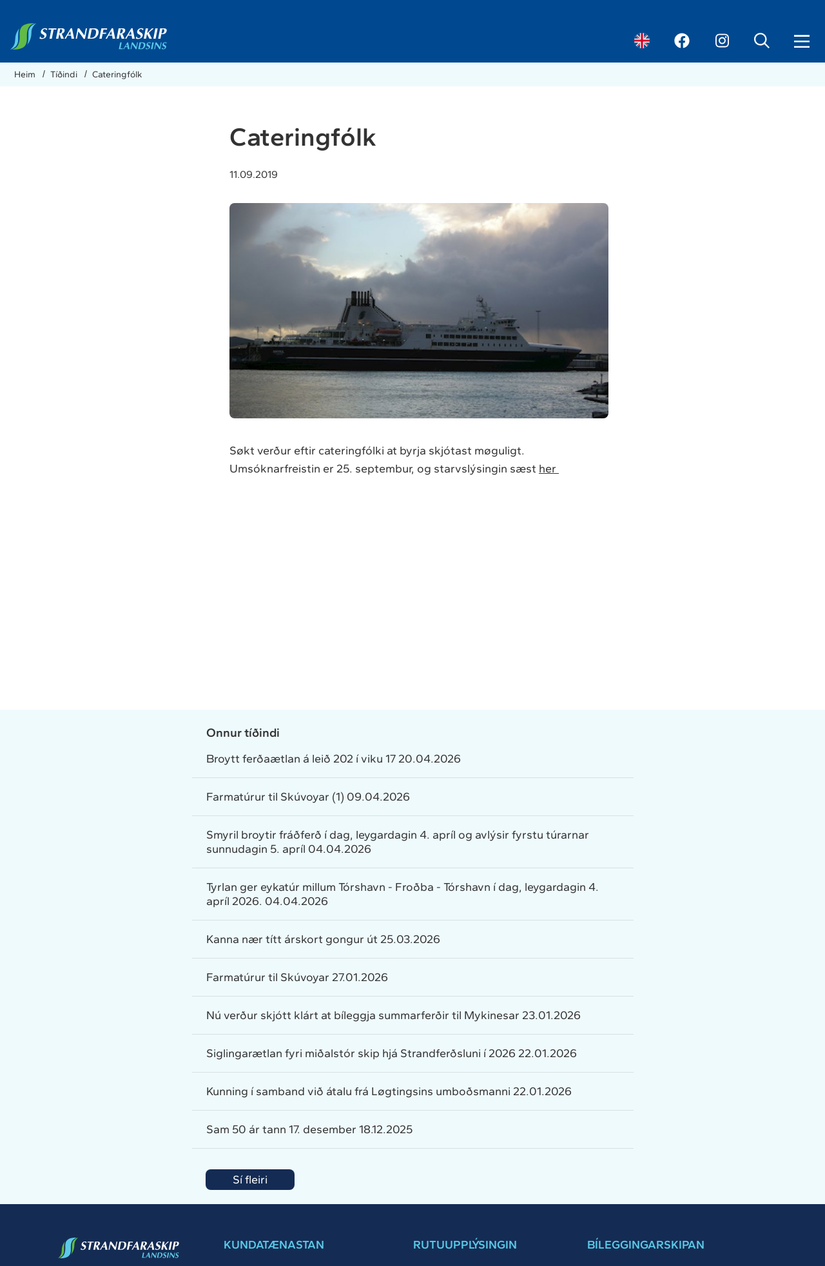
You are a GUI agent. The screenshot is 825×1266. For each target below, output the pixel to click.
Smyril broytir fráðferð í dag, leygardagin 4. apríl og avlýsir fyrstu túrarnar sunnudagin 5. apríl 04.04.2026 (397, 842)
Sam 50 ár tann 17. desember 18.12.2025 (309, 1129)
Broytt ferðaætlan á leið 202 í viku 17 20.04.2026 (333, 759)
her (549, 469)
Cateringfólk (117, 74)
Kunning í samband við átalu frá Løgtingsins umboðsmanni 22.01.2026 (389, 1091)
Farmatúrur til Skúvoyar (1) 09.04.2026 (308, 797)
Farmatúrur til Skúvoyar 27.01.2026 (297, 977)
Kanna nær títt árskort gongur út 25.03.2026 (323, 939)
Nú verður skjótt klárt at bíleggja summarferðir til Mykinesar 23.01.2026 (393, 1015)
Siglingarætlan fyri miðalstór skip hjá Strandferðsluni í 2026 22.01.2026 (391, 1053)
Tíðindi (64, 74)
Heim (25, 74)
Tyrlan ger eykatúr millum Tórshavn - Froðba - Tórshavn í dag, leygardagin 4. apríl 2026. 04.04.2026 (402, 894)
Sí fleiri (250, 1180)
